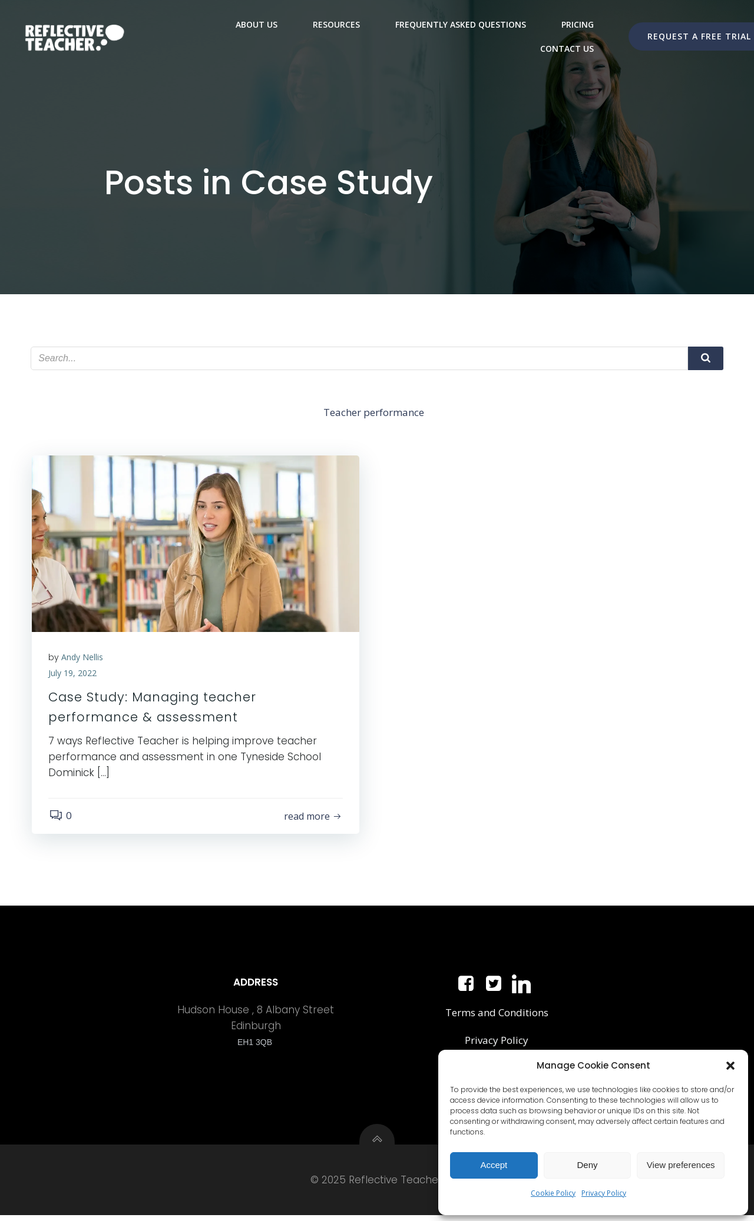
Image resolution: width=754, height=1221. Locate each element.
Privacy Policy (603, 1193)
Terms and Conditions (496, 1016)
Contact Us (567, 48)
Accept (493, 1165)
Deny (587, 1165)
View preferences (681, 1165)
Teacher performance (374, 413)
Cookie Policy (553, 1193)
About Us (256, 23)
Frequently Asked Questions (460, 23)
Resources (336, 23)
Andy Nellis (83, 659)
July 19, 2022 (73, 675)
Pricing (577, 23)
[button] (730, 1066)
